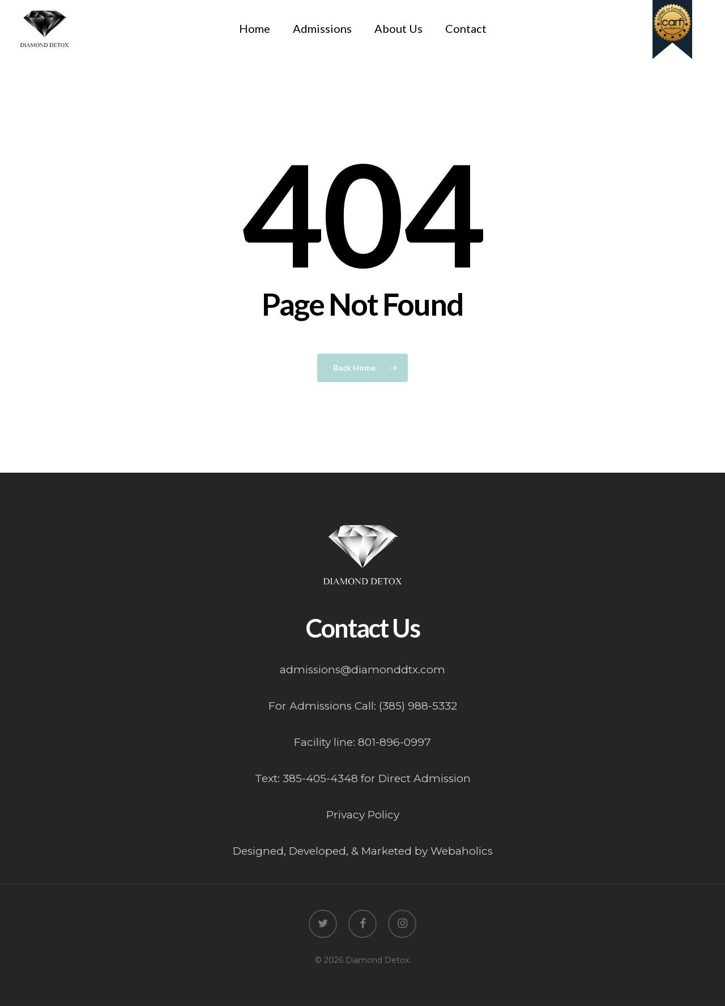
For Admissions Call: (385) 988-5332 (362, 705)
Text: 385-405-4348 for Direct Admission (363, 778)
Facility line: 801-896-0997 (362, 742)
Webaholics (461, 851)
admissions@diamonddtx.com (362, 669)
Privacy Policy (362, 814)
